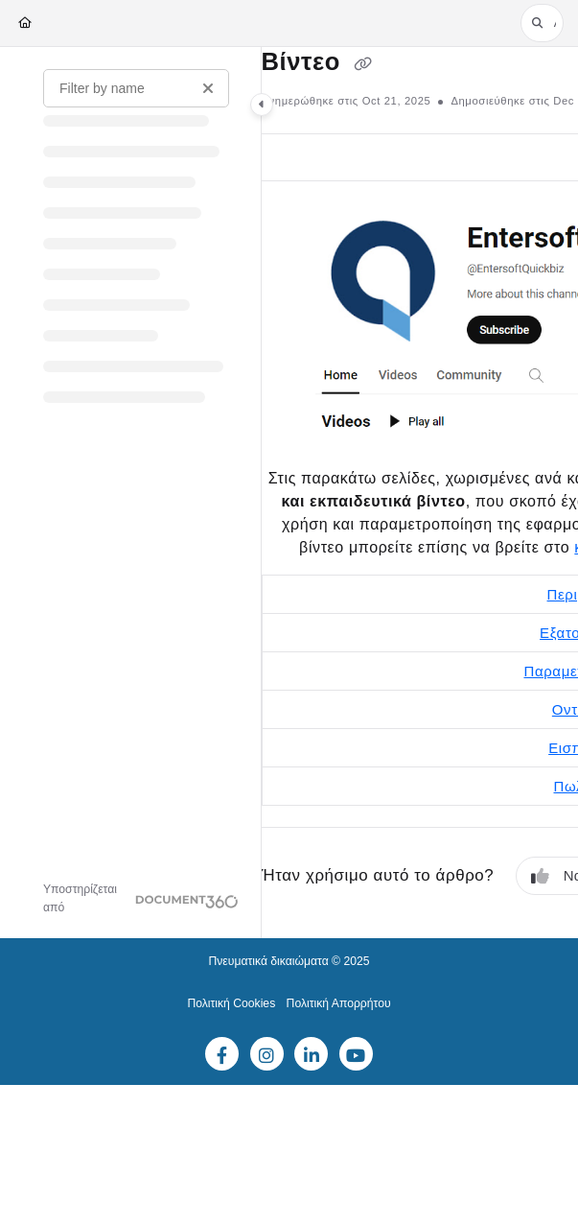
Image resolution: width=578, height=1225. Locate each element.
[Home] (25, 23)
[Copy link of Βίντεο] (363, 63)
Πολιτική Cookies (231, 1003)
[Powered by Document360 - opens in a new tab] (141, 899)
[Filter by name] (136, 88)
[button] (542, 23)
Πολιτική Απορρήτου (339, 1003)
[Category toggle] (261, 104)
